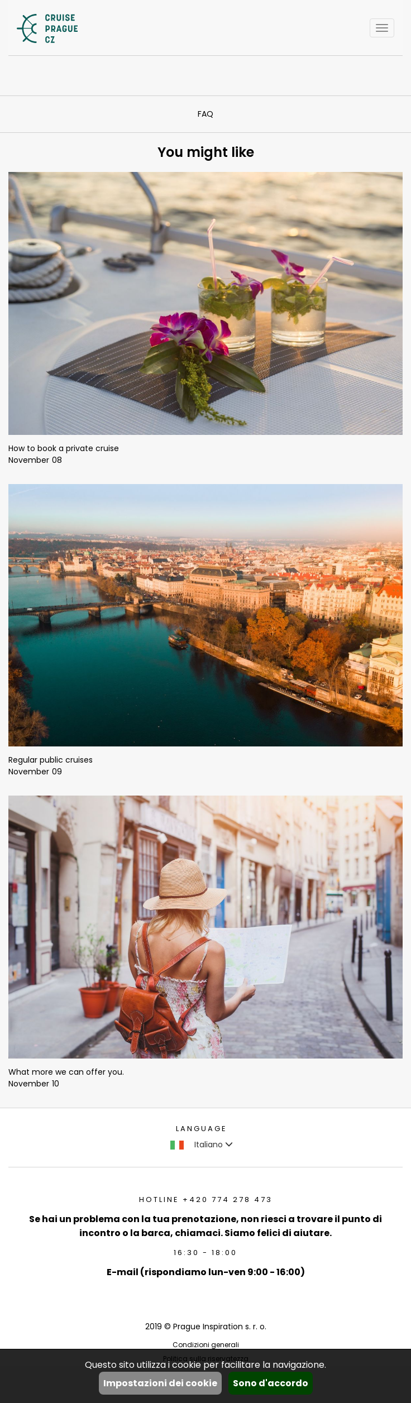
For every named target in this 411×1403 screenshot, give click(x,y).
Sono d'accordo (270, 1383)
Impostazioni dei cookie (160, 1383)
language (201, 1128)
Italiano (201, 1144)
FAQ (205, 113)
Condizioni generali (206, 1344)
